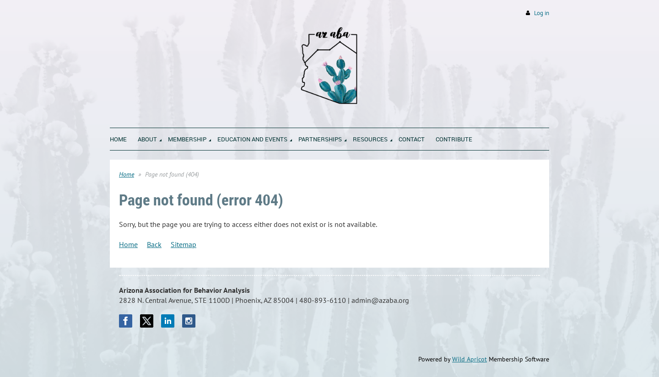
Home (126, 174)
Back (154, 244)
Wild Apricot (469, 359)
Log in (541, 13)
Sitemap (183, 244)
